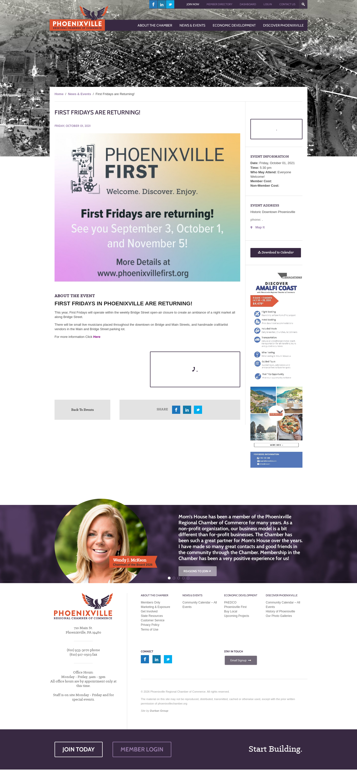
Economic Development (240, 595)
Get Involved (149, 611)
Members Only (150, 602)
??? (303, 4)
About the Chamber (154, 595)
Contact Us (287, 4)
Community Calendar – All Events (199, 605)
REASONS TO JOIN (197, 571)
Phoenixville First (235, 607)
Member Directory (219, 4)
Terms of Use (149, 629)
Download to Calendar (276, 252)
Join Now (193, 4)
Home (59, 94)
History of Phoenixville (280, 611)
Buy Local (230, 611)
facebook (153, 4)
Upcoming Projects (236, 616)
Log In (268, 4)
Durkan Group (159, 710)
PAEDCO (230, 602)
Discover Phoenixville (282, 595)
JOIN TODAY (78, 749)
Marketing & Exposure (155, 607)
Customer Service (152, 620)
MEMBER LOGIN (141, 749)
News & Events (79, 94)
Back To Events (82, 409)
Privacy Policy (150, 625)
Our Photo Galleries (279, 616)
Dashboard (248, 4)
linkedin (162, 4)
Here (96, 337)
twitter (170, 4)
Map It (260, 227)
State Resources (152, 616)
